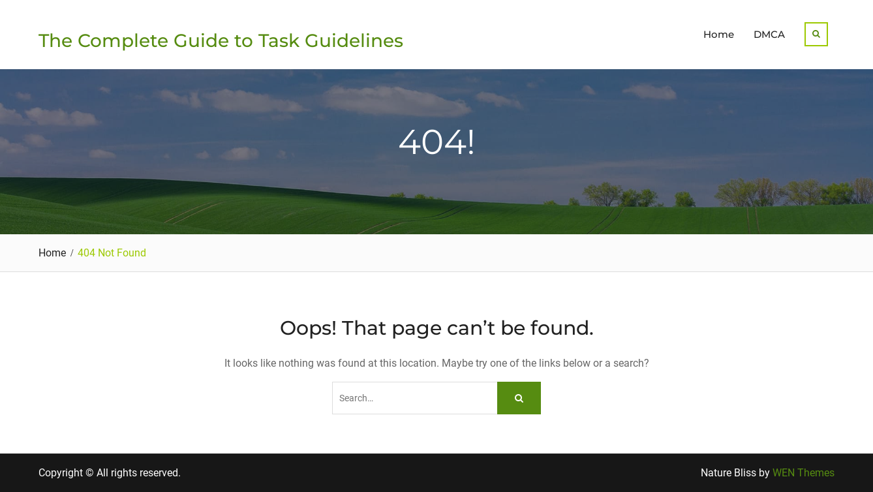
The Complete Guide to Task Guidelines (220, 40)
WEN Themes (804, 473)
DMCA (769, 34)
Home (718, 34)
